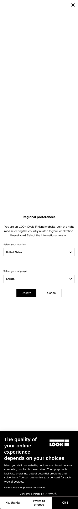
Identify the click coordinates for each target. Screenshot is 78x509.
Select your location (14, 244)
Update (26, 293)
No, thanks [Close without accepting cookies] (12, 503)
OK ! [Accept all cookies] (65, 503)
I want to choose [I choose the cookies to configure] (39, 503)
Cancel (51, 293)
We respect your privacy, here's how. (25, 487)
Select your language (15, 271)
